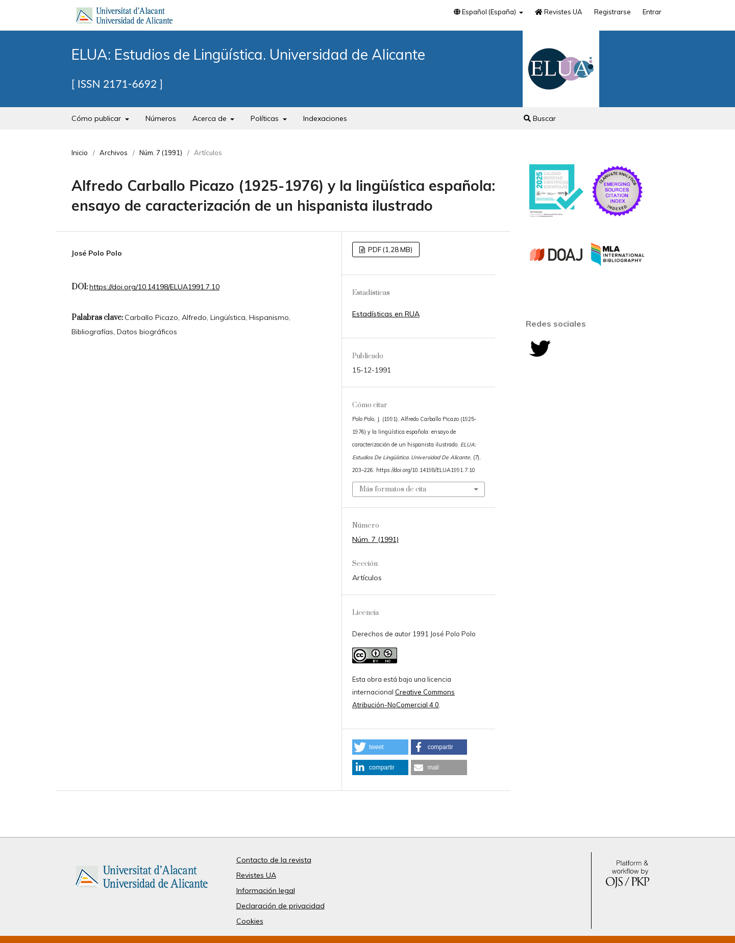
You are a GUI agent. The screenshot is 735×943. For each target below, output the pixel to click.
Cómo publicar (97, 118)
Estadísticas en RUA (386, 313)
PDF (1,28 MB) (389, 249)
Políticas (266, 118)
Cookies (249, 921)
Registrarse (612, 12)
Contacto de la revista (273, 859)
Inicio (79, 152)
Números (160, 118)
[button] (380, 747)
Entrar (652, 12)
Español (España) (486, 12)
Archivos (114, 152)
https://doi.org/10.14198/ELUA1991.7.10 (154, 286)
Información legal (265, 890)
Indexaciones (325, 118)
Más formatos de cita (392, 489)
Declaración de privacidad (280, 905)
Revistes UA (558, 12)
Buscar (540, 118)
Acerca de (210, 118)
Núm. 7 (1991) (160, 152)
